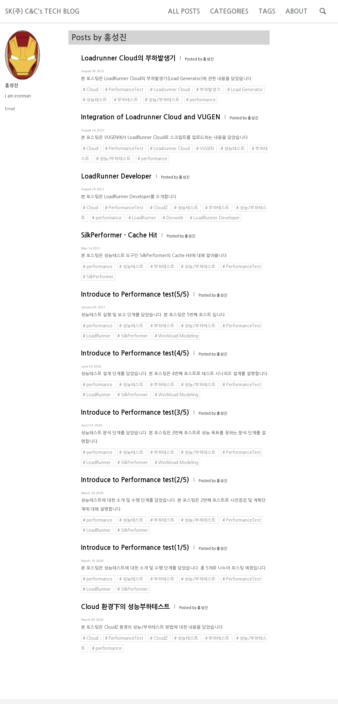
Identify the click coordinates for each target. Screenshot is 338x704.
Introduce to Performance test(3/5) (135, 412)
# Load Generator (245, 89)
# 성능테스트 (95, 99)
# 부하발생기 (209, 89)
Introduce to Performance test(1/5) (135, 547)
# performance (201, 99)
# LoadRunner (142, 218)
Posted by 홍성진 (199, 59)
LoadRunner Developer (116, 176)
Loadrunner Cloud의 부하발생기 (128, 58)
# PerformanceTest (124, 89)
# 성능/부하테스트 (163, 99)
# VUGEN (205, 148)
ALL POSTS (184, 11)
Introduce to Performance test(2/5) (135, 480)
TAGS (266, 11)
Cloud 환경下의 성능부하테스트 (125, 607)
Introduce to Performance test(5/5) (135, 294)
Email (10, 108)
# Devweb (173, 218)
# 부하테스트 (126, 99)
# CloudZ (159, 207)
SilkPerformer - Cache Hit (119, 235)
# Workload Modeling (176, 336)
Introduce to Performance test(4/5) (135, 353)
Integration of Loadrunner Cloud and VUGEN (150, 117)
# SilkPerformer (98, 276)
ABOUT (296, 11)
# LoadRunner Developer (215, 218)
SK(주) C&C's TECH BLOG (42, 11)
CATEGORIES (229, 11)
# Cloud (91, 89)
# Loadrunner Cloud (170, 89)
